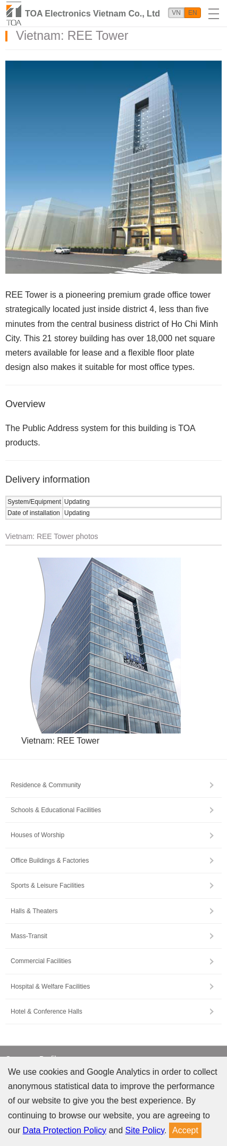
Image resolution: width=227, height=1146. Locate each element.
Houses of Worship (37, 835)
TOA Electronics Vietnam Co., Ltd (92, 13)
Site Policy (145, 1130)
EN (192, 12)
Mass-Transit (29, 936)
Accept (185, 1130)
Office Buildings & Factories (50, 860)
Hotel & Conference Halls (46, 1011)
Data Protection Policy (64, 1130)
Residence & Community (46, 785)
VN (176, 12)
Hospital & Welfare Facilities (50, 986)
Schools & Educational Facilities (56, 810)
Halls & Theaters (34, 911)
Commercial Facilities (41, 961)
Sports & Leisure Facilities (48, 885)
